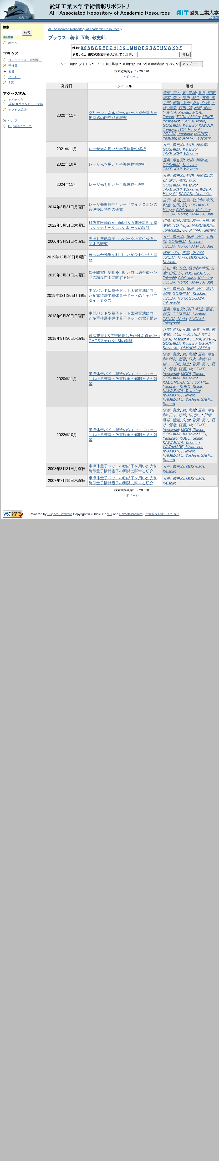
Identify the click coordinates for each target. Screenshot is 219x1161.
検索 (6, 27)
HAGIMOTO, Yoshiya (181, 399)
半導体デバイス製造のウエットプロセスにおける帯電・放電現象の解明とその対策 (123, 379)
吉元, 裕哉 (171, 200)
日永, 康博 (197, 359)
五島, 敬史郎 (173, 145)
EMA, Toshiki (174, 339)
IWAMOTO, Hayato (179, 395)
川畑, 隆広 (181, 364)
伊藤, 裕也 (171, 221)
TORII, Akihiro (188, 117)
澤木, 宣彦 (187, 180)
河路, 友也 (181, 103)
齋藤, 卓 (185, 369)
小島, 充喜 (191, 329)
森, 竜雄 (189, 93)
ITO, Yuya (181, 226)
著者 (11, 71)
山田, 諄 (179, 205)
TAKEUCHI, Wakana (180, 154)
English (214, 17)
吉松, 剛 (169, 268)
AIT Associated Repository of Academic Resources (84, 29)
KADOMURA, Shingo (181, 382)
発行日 (12, 65)
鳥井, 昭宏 (206, 93)
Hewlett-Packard (131, 514)
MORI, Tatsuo (192, 374)
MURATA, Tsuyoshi (194, 138)
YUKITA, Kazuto (176, 113)
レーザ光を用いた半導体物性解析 (117, 149)
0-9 (83, 48)
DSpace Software (59, 514)
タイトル (14, 77)
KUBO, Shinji (191, 387)
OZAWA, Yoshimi (177, 134)
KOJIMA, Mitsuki (201, 339)
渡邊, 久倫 (181, 420)
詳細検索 (8, 37)
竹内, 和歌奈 (196, 145)
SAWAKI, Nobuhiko (195, 194)
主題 (11, 82)
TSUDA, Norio (193, 121)
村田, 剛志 (202, 108)
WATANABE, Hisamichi (182, 447)
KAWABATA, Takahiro (181, 391)
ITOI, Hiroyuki (190, 130)
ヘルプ (12, 120)
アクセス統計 (17, 110)
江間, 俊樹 (171, 329)
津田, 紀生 (191, 98)
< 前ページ (131, 77)
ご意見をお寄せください (162, 514)
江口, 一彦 (181, 334)
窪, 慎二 (195, 415)
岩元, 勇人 (200, 364)
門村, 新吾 (177, 359)
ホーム (12, 43)
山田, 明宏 (200, 334)
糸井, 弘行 (200, 103)
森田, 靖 (185, 108)
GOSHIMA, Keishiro (180, 125)
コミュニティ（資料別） (25, 60)
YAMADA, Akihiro (195, 348)
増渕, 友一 (191, 221)
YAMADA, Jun (201, 214)
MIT (109, 514)
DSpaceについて (20, 126)
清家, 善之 (171, 98)
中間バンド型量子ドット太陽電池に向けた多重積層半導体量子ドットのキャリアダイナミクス (123, 296)
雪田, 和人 (171, 93)
